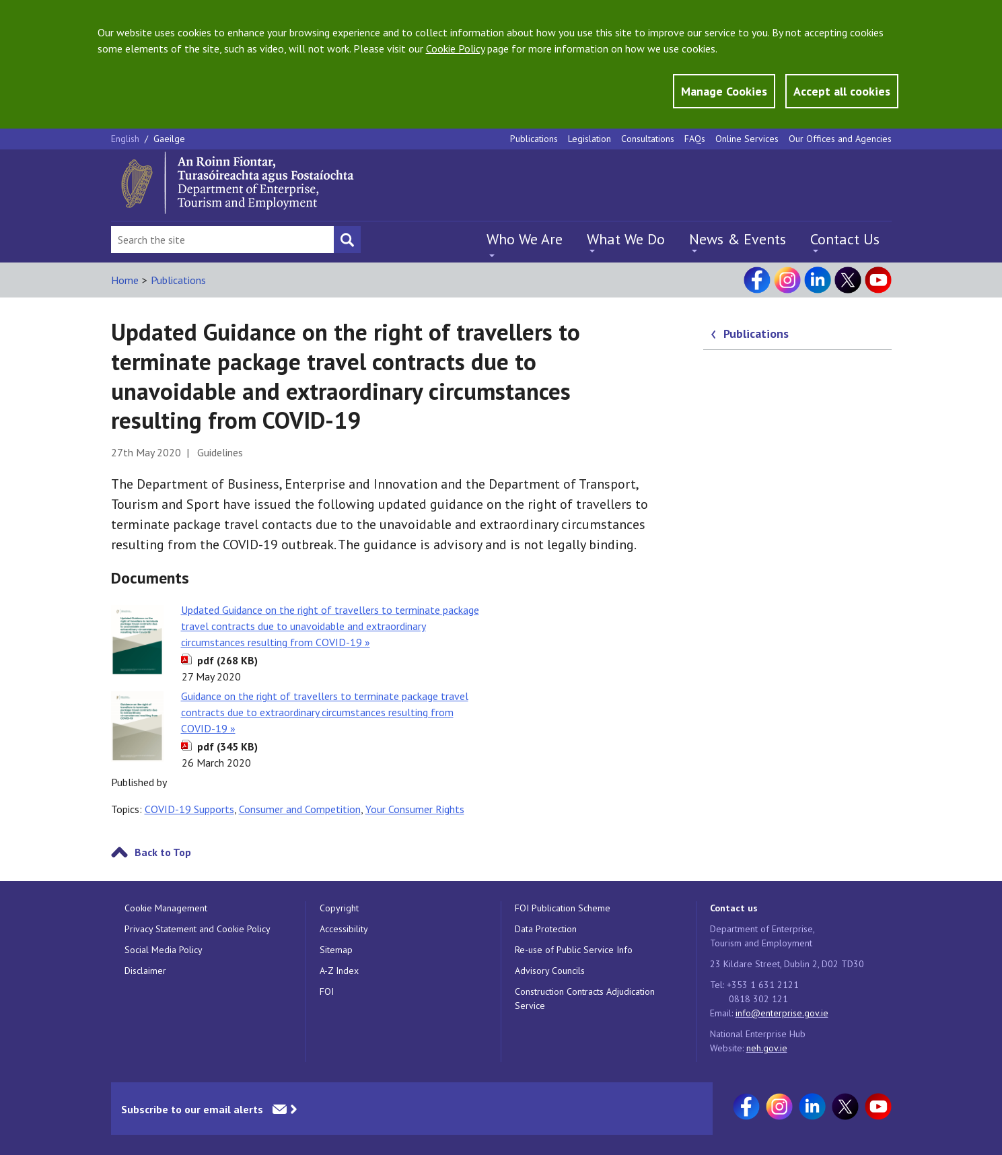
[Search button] (347, 239)
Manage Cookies (724, 91)
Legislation (589, 139)
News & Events (737, 239)
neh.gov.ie (766, 1048)
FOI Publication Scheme (562, 908)
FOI (327, 991)
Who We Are (525, 239)
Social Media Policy (163, 950)
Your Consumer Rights (414, 809)
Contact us (734, 908)
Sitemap (336, 950)
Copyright (339, 908)
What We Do (626, 239)
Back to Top (163, 852)
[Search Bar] (222, 239)
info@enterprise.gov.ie (782, 1013)
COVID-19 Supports (189, 809)
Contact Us (845, 239)
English (126, 139)
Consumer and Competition (300, 809)
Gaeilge (169, 139)
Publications (534, 139)
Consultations (647, 139)
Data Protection (546, 929)
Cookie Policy (455, 48)
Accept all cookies (841, 91)
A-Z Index (339, 971)
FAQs (694, 139)
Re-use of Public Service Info (574, 950)
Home (125, 280)
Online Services (747, 139)
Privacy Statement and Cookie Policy (197, 929)
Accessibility (344, 929)
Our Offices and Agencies (840, 139)
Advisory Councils (550, 971)
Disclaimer (145, 971)
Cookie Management (165, 908)
